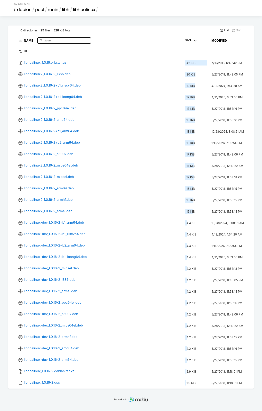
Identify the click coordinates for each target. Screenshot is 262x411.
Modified (219, 40)
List (224, 30)
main (53, 9)
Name (29, 40)
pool (39, 9)
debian (24, 9)
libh (65, 9)
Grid (237, 30)
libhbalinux (84, 9)
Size (191, 40)
